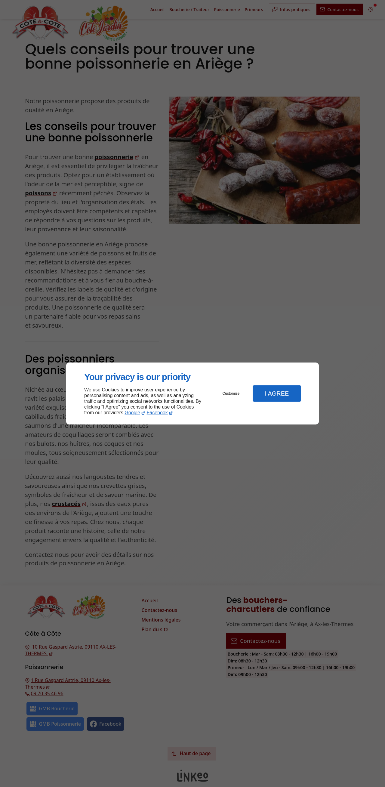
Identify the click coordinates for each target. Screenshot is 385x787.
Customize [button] (231, 393)
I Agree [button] (277, 393)
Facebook (157, 412)
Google (132, 412)
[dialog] (192, 394)
